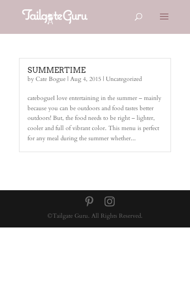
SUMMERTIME (56, 70)
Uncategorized (124, 79)
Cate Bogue (51, 79)
